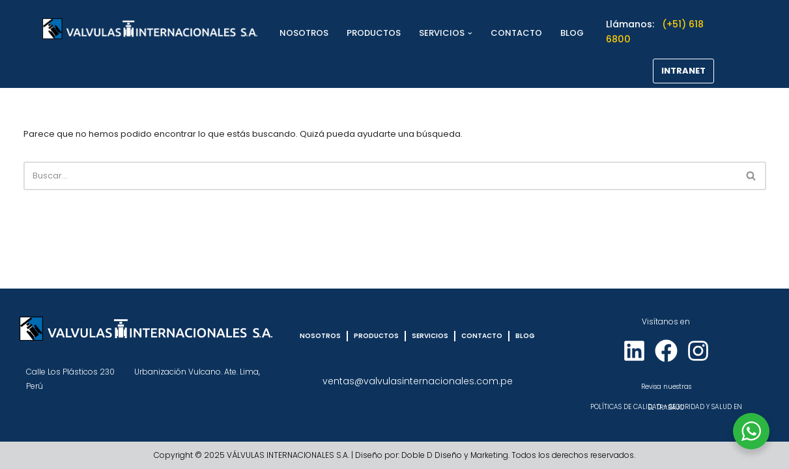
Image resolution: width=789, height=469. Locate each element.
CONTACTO (516, 33)
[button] (470, 33)
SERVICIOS (430, 336)
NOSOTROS (304, 33)
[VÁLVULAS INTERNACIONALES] (149, 28)
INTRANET (683, 70)
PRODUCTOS (374, 33)
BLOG (572, 33)
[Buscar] (380, 176)
